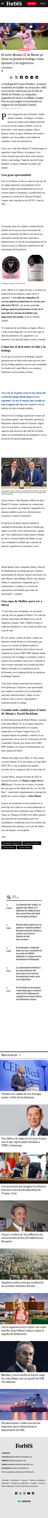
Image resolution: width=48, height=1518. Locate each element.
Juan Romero (7, 68)
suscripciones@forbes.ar (20, 1468)
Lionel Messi (24, 847)
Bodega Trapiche (11, 843)
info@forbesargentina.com (17, 1460)
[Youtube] (28, 1493)
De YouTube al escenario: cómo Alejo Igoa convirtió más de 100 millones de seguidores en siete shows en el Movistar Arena (29, 994)
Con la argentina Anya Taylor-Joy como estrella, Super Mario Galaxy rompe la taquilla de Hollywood (23, 1330)
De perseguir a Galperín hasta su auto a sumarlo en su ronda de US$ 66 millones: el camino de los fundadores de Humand (29, 954)
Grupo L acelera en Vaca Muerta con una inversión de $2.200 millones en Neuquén (22, 1238)
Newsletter (15, 1480)
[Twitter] (20, 1493)
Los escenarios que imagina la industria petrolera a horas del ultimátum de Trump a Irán (23, 1190)
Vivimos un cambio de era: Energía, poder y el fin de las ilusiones (21, 1096)
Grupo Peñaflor (31, 843)
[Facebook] (16, 1493)
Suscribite (31, 3)
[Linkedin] (33, 1493)
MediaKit (5, 1480)
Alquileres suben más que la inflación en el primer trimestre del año (22, 1284)
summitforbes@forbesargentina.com (20, 1464)
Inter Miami (8, 847)
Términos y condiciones (20, 1483)
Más (27, 897)
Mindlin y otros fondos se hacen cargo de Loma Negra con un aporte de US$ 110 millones (23, 1378)
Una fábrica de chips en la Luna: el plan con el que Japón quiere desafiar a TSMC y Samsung (23, 1142)
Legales (34, 1483)
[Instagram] (24, 1493)
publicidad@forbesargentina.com (20, 1457)
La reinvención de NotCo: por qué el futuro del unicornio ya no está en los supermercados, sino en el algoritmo (28, 974)
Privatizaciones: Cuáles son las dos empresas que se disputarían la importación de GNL (20, 1426)
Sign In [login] (43, 3)
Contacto (24, 1480)
